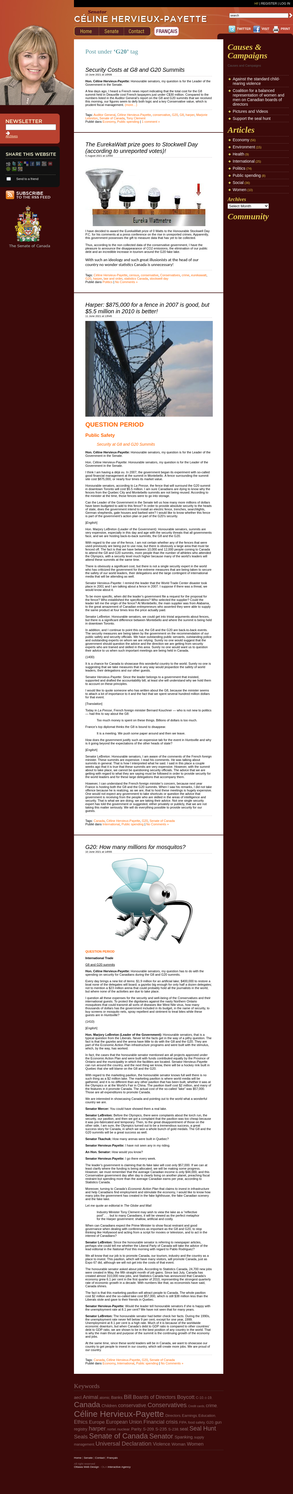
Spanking (184, 1436)
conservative (161, 114)
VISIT (265, 28)
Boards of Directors (154, 1397)
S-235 (161, 1429)
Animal (90, 1397)
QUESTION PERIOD (114, 424)
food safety (196, 1423)
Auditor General (104, 114)
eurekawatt (199, 275)
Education (206, 1415)
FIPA (183, 1423)
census (134, 275)
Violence (161, 1444)
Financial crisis (160, 1422)
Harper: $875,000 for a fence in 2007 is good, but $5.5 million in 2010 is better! (147, 308)
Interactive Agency (119, 1466)
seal (184, 1429)
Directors (172, 1415)
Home (77, 1457)
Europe (97, 1422)
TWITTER (244, 28)
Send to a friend (27, 179)
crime (185, 275)
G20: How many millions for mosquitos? (135, 847)
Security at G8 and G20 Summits (126, 444)
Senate (88, 1457)
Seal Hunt (202, 1428)
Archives (12, 136)
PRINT (285, 28)
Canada (99, 820)
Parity (136, 1429)
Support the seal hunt (252, 118)
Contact (100, 1457)
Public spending (128, 121)
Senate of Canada (112, 118)
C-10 (199, 1398)
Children (109, 1405)
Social (238, 182)
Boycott (185, 1397)
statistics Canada (136, 278)
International (111, 824)
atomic (105, 1398)
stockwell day (159, 278)
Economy (109, 121)
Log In (285, 3)
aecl (77, 1397)
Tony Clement (135, 118)
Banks (117, 1397)
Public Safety (100, 435)
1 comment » (151, 121)
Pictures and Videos (250, 111)
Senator (161, 1436)
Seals (81, 1437)
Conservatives (170, 275)
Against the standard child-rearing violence (256, 81)
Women (239, 189)
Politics (108, 282)
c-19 (208, 1398)
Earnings (189, 1415)
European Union (124, 1422)
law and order (113, 278)
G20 (175, 114)
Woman (178, 1444)
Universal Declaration (124, 1443)
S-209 (148, 1429)
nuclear (123, 1429)
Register (269, 3)
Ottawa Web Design (86, 1466)
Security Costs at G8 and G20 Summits (135, 70)
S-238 (173, 1429)
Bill (127, 1397)
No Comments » (126, 282)
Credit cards (196, 1406)
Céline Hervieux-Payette (134, 114)
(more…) (131, 105)
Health (238, 154)
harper (189, 114)
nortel (111, 1429)
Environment (244, 147)
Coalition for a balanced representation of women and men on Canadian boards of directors (258, 97)
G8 (181, 114)
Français (112, 1457)
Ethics (81, 1422)
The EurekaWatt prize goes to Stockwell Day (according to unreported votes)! (141, 147)
